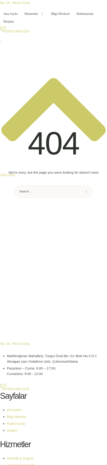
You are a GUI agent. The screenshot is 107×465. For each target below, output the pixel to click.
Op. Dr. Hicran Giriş (15, 3)
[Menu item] (10, 14)
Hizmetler (14, 410)
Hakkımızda (16, 423)
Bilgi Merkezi (16, 417)
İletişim (12, 430)
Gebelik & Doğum (20, 458)
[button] (14, 31)
